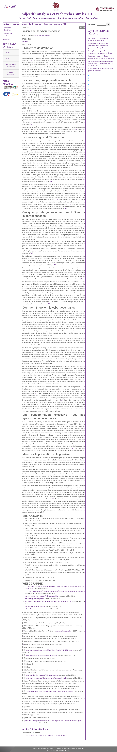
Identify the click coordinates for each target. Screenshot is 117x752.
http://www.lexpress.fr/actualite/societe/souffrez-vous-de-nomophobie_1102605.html (57, 591)
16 (65, 208)
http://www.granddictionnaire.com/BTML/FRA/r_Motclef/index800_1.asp (48, 650)
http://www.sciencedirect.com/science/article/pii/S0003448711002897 (48, 601)
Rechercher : (92, 24)
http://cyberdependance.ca (33, 609)
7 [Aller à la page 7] (88, 87)
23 (61, 400)
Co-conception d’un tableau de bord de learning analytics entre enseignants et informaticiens (100, 63)
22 (36, 393)
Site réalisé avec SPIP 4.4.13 (63, 750)
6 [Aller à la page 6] (88, 85)
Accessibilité (81, 748)
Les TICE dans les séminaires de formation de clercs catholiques (46, 735)
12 (84, 179)
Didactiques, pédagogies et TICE (55, 24)
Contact (47, 748)
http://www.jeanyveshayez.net (34, 599)
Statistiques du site (62, 748)
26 (82, 450)
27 (53, 499)
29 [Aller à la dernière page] (89, 96)
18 (31, 253)
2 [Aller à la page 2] (88, 76)
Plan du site (6, 39)
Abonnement (41, 748)
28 (42, 512)
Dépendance (26, 41)
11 (73, 165)
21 (49, 304)
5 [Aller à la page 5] (88, 82)
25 (73, 448)
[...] (25, 738)
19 (55, 265)
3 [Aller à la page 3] (88, 78)
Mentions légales (72, 748)
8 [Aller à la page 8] (88, 89)
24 (52, 404)
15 (70, 204)
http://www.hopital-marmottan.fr (35, 606)
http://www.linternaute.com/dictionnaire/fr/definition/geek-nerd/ (45, 678)
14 (57, 200)
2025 (8, 58)
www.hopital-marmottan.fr (64, 631)
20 (82, 279)
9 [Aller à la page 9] (88, 91)
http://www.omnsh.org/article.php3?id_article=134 (41, 655)
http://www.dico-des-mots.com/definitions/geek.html (42, 596)
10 (29, 156)
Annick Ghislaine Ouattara (42, 35)
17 (47, 228)
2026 (8, 52)
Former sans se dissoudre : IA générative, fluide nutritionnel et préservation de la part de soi (98, 46)
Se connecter (53, 748)
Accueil (24, 24)
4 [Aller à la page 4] (88, 80)
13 (51, 181)
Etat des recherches (35, 24)
